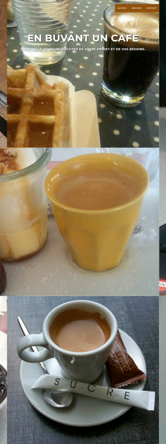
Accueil (122, 11)
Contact (152, 11)
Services (136, 11)
